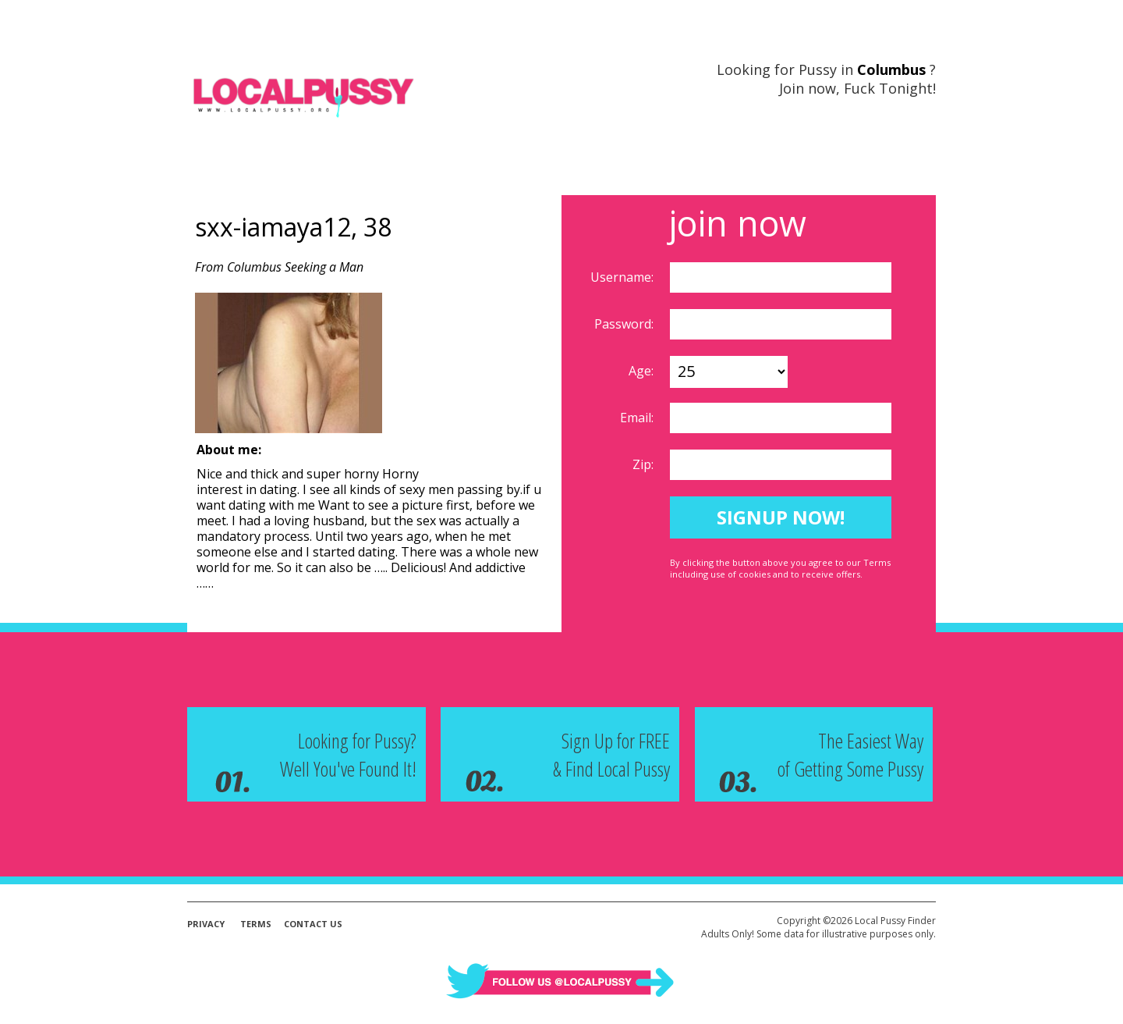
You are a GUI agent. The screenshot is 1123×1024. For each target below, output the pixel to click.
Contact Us (313, 924)
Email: (638, 417)
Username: (623, 277)
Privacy (206, 924)
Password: (625, 323)
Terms (255, 924)
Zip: (644, 464)
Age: (643, 370)
